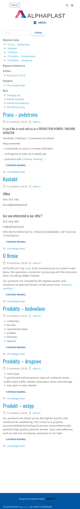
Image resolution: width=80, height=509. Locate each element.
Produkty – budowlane (21, 56)
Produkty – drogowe (20, 60)
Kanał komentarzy (18, 103)
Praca (14, 5)
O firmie (12, 52)
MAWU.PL (50, 499)
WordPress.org (16, 107)
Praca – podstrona (19, 44)
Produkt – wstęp (18, 405)
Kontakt (12, 48)
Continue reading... (16, 165)
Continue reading (34, 159)
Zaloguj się (13, 95)
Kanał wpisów (15, 99)
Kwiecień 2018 (16, 75)
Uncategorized (16, 85)
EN (72, 5)
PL (67, 5)
